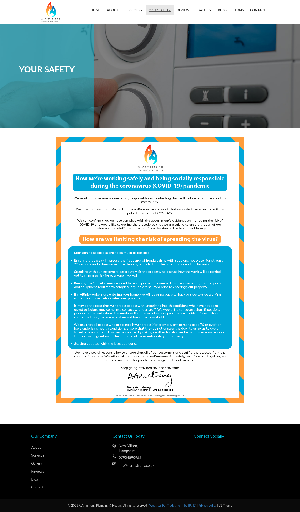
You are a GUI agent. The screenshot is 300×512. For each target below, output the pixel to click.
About (112, 10)
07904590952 (130, 457)
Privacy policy (207, 505)
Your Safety (160, 10)
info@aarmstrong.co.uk (136, 465)
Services (37, 455)
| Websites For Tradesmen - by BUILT (172, 505)
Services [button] (133, 10)
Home (95, 10)
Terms (238, 10)
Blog (222, 10)
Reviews (184, 10)
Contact (258, 10)
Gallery (205, 10)
